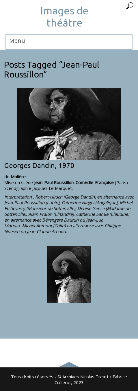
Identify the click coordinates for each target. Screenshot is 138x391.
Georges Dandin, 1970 (39, 165)
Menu (17, 40)
